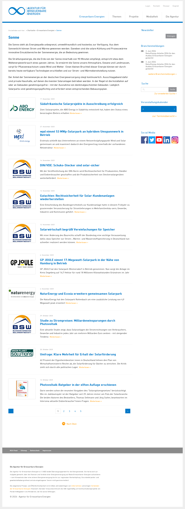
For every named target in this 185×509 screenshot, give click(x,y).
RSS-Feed (13, 450)
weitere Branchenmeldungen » (162, 74)
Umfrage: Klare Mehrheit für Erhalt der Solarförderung (78, 354)
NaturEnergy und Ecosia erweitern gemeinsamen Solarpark (81, 293)
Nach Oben (72, 423)
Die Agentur (172, 16)
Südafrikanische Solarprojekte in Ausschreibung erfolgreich (81, 104)
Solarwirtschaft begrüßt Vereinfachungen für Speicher (77, 229)
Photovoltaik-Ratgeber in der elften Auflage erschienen (78, 385)
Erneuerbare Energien (91, 16)
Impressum (47, 450)
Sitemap (24, 450)
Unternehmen (76, 486)
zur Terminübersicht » (164, 116)
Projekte (134, 16)
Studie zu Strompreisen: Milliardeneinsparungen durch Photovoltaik (77, 322)
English (176, 6)
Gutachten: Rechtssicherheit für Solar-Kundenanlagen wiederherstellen (77, 197)
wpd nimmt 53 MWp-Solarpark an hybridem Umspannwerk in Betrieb (81, 133)
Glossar (166, 6)
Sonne (58, 30)
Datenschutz (34, 450)
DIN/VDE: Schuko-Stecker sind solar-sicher (70, 165)
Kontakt (156, 6)
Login (147, 6)
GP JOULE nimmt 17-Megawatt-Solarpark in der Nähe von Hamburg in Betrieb (79, 261)
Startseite (31, 30)
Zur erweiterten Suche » (165, 93)
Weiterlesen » (76, 113)
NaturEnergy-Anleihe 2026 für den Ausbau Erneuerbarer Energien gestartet (160, 55)
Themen (116, 16)
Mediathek (152, 16)
